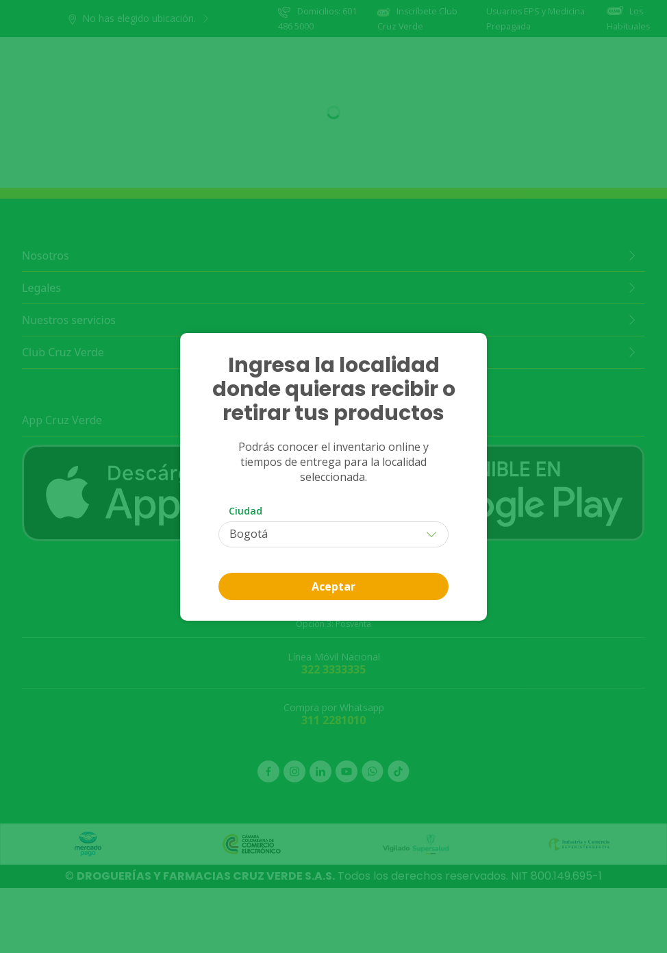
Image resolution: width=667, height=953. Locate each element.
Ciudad (245, 510)
